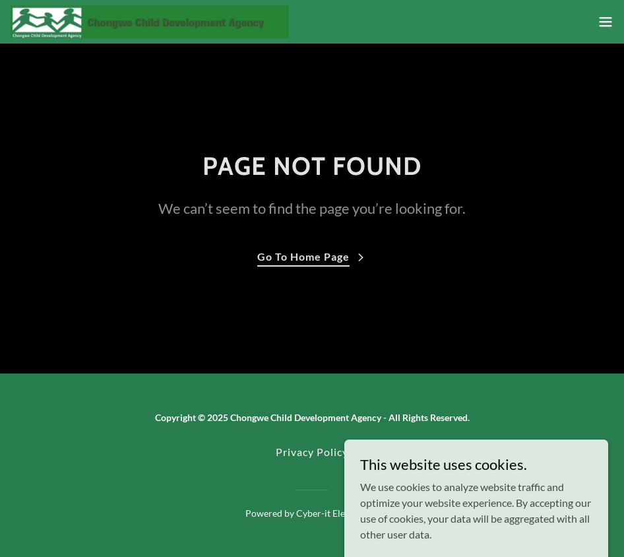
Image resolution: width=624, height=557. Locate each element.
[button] (605, 22)
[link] (150, 21)
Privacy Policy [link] (312, 451)
